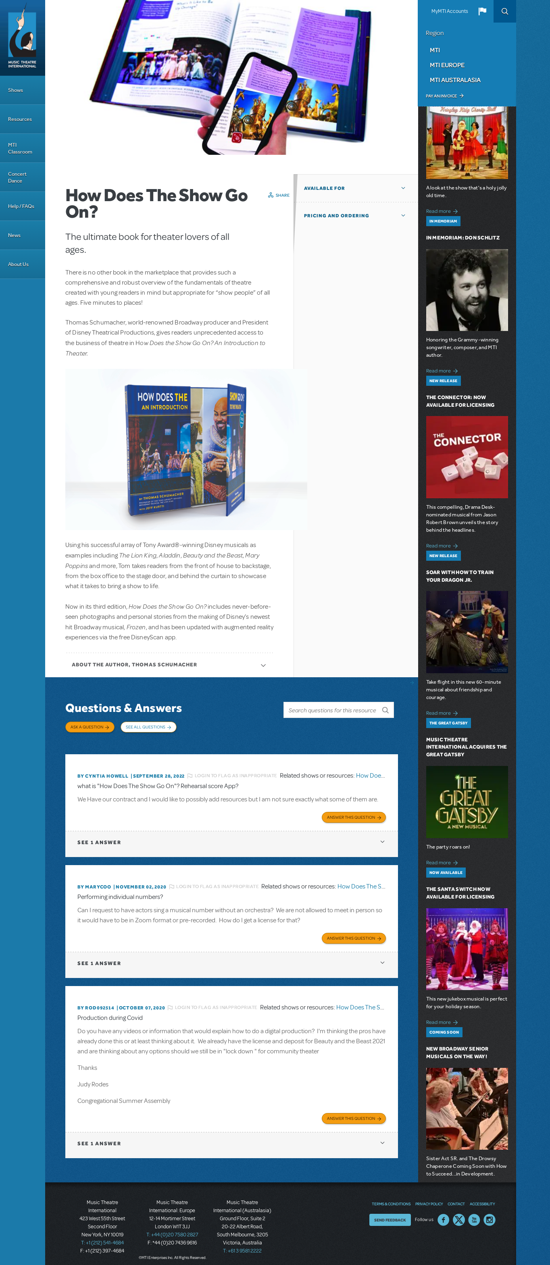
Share (283, 195)
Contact (456, 1197)
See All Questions (145, 727)
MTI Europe (447, 65)
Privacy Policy (429, 1197)
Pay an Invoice (441, 96)
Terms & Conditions (391, 1197)
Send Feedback (390, 1213)
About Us (18, 264)
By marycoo (94, 882)
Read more (443, 210)
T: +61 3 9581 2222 (242, 1245)
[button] (482, 11)
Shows (15, 90)
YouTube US (474, 1214)
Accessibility (482, 1197)
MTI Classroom (20, 148)
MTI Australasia (455, 80)
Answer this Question (351, 812)
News (14, 235)
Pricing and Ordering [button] (336, 215)
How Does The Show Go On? (376, 882)
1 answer (99, 837)
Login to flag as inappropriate (236, 772)
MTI (435, 50)
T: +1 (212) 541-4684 (102, 1237)
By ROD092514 (96, 1002)
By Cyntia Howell (103, 772)
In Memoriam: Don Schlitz (463, 238)
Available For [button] (324, 188)
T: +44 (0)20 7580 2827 (172, 1228)
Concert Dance (17, 177)
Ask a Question (87, 727)
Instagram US (489, 1214)
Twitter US (459, 1214)
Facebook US (444, 1214)
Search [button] (505, 11)
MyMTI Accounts (449, 11)
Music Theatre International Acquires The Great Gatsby (466, 747)
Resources (20, 119)
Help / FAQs (21, 206)
